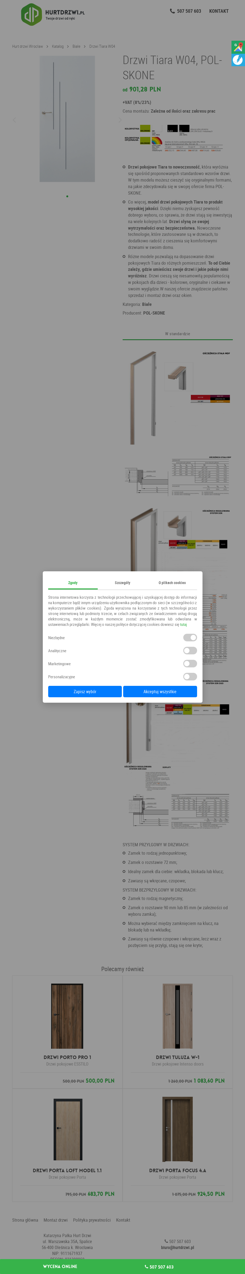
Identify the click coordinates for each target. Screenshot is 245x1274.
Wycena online (60, 1267)
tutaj (183, 624)
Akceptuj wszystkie (160, 692)
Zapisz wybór (85, 692)
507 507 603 (159, 1267)
